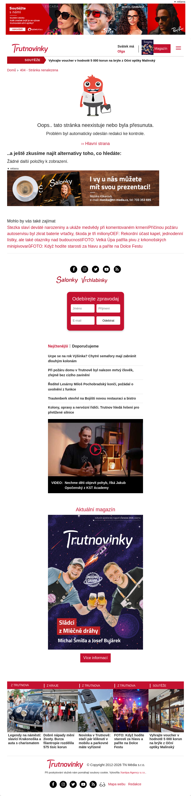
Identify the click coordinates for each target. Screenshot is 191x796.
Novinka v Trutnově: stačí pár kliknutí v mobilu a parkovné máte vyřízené (95, 741)
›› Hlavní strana (95, 143)
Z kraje (52, 685)
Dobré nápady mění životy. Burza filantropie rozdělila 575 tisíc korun (58, 741)
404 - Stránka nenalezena (39, 70)
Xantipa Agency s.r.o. (133, 772)
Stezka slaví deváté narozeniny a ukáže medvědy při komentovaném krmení (77, 227)
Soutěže (159, 685)
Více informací (95, 658)
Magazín (160, 48)
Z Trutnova (20, 685)
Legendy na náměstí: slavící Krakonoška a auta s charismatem (24, 739)
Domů (11, 70)
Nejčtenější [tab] (58, 346)
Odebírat (108, 320)
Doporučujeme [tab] (85, 346)
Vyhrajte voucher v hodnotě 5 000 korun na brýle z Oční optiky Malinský (101, 60)
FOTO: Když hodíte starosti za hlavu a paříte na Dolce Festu (87, 246)
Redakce (134, 784)
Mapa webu (116, 784)
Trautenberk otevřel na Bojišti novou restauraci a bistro (92, 398)
